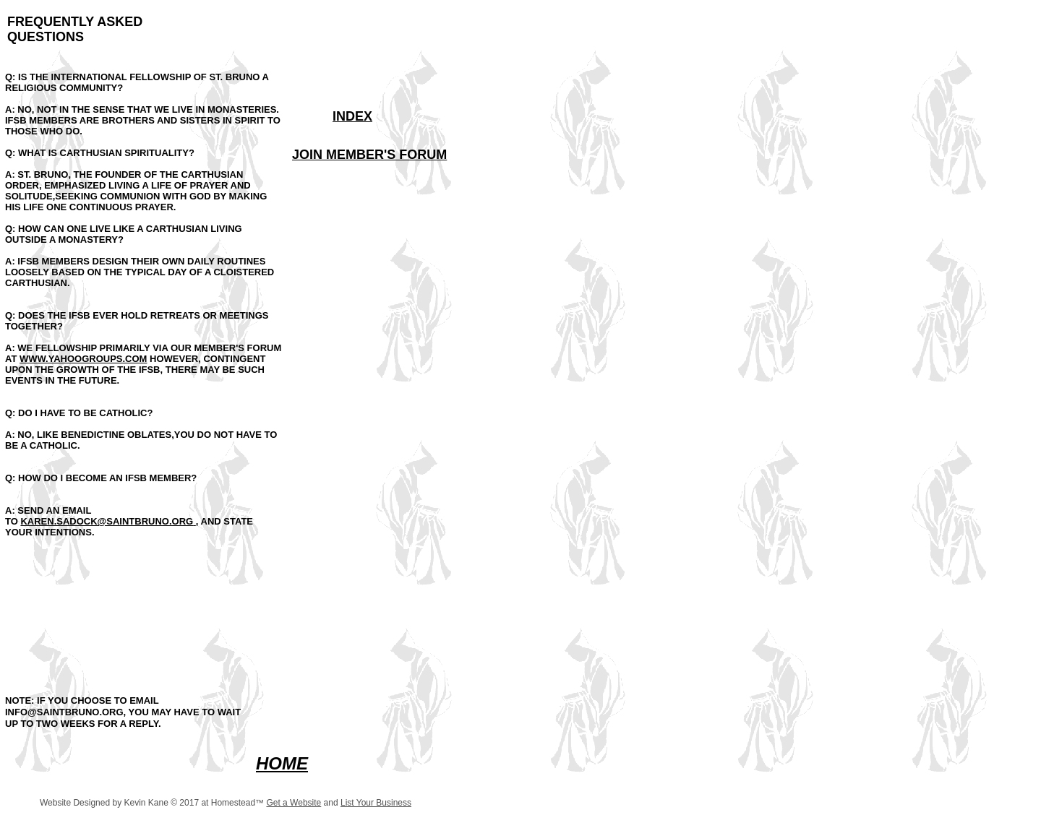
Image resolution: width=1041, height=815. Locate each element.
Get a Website (293, 803)
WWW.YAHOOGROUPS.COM (83, 358)
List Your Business (375, 803)
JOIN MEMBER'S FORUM (369, 154)
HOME (282, 763)
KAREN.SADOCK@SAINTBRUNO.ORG (106, 521)
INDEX (352, 116)
